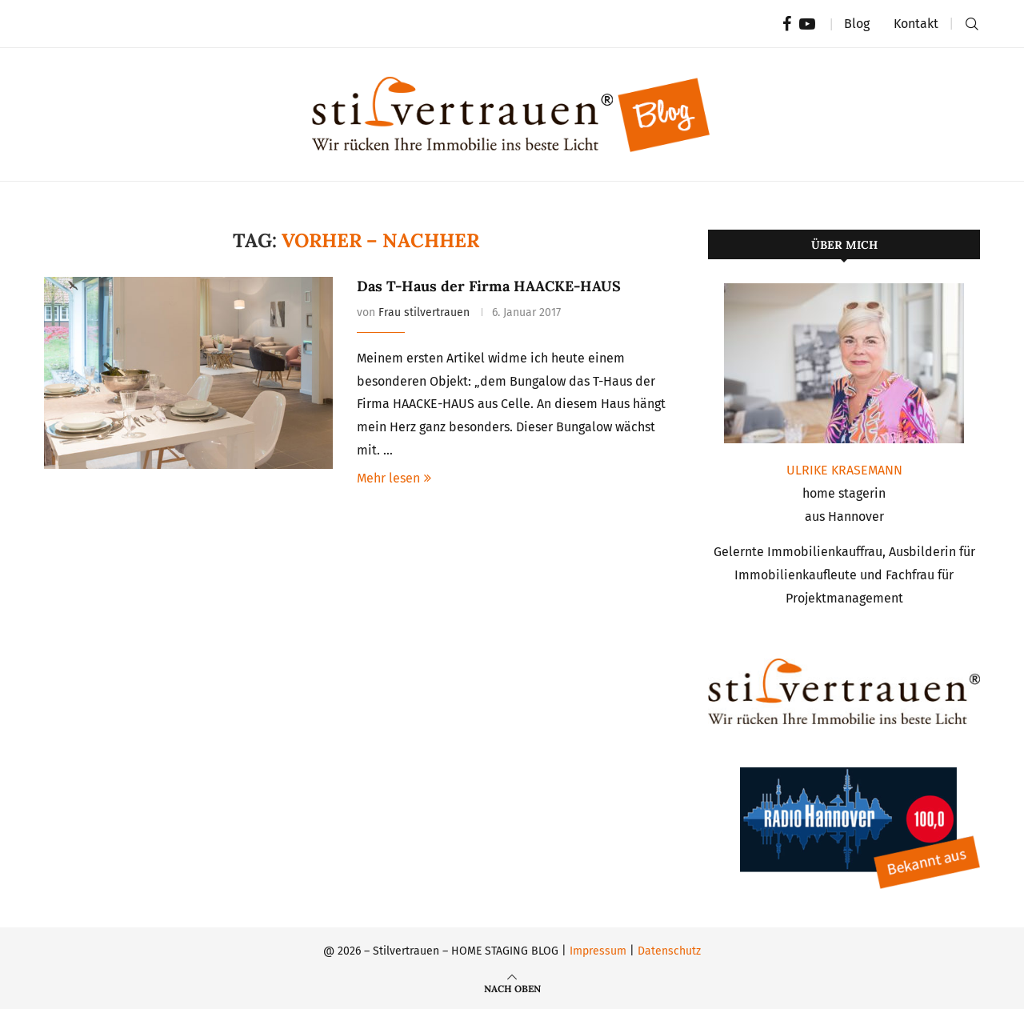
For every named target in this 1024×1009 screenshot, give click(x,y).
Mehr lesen (394, 478)
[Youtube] (807, 24)
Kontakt (916, 23)
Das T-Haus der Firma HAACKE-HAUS (489, 286)
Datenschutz (669, 951)
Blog (857, 23)
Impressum (598, 951)
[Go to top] (512, 987)
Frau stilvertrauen (424, 312)
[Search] (972, 24)
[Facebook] (786, 24)
